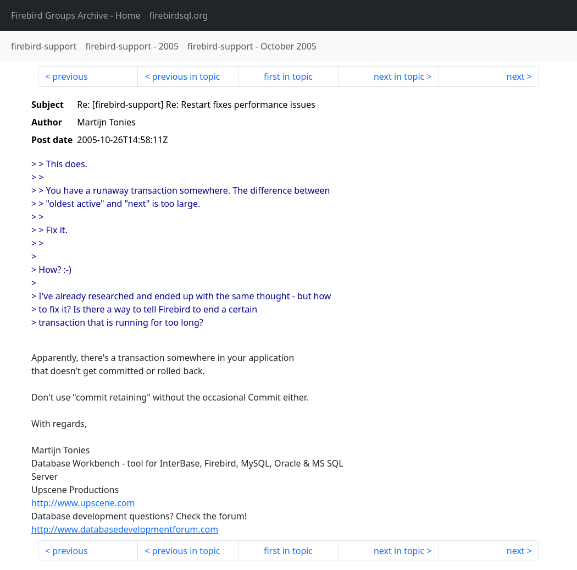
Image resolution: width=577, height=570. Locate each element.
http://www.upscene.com (83, 503)
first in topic (288, 76)
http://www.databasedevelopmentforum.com (124, 529)
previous (69, 76)
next (516, 76)
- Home (76, 15)
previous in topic (186, 76)
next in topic (399, 76)
